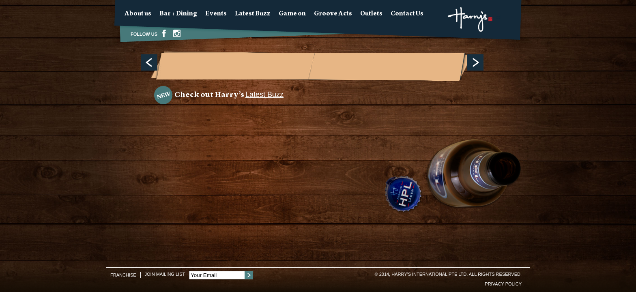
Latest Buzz (253, 14)
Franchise (123, 275)
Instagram (176, 33)
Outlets (371, 14)
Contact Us (407, 14)
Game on (292, 14)
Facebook (163, 33)
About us (138, 14)
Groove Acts (333, 14)
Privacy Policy (503, 283)
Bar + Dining (178, 14)
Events (216, 14)
